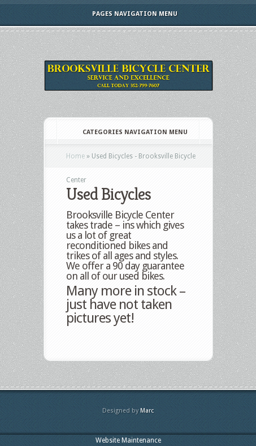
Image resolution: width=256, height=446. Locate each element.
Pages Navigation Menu (127, 14)
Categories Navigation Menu (127, 132)
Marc (147, 410)
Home (75, 156)
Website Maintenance (128, 440)
